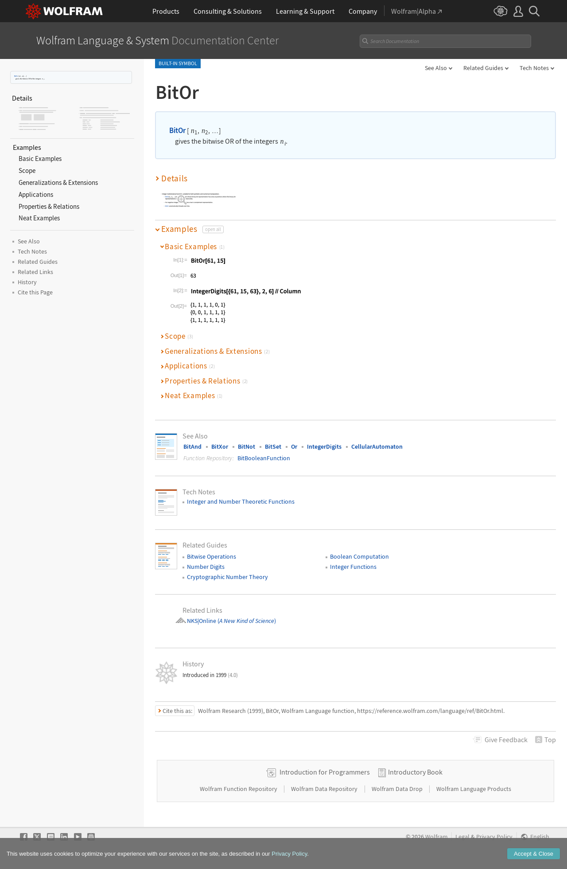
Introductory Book (415, 771)
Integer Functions (353, 567)
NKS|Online (201, 621)
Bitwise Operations (211, 556)
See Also (436, 68)
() (246, 621)
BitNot (246, 446)
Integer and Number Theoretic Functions (241, 501)
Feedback (506, 739)
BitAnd (192, 446)
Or (294, 446)
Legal (462, 837)
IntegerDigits (324, 446)
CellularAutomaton (377, 446)
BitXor (219, 446)
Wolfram (436, 837)
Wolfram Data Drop (398, 789)
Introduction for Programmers (324, 771)
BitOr (16, 76)
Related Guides (483, 68)
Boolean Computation (359, 556)
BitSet (273, 446)
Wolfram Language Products (473, 789)
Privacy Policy (494, 837)
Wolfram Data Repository (325, 789)
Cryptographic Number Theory (227, 577)
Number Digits (206, 567)
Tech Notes (534, 68)
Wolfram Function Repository (239, 789)
